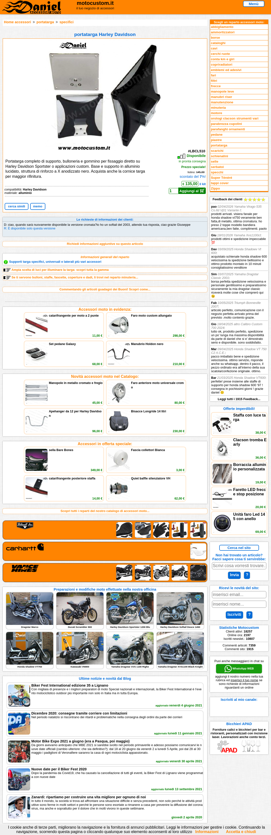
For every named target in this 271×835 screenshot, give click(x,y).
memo (37, 206)
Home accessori (17, 22)
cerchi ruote (220, 54)
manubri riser (221, 97)
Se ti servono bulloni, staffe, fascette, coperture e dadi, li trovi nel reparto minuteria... (70, 277)
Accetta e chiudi (241, 832)
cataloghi (218, 43)
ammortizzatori (223, 32)
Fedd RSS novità (91, 798)
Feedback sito (28, 788)
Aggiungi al (192, 191)
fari (213, 75)
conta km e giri (222, 59)
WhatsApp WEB (239, 668)
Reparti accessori (31, 778)
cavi (214, 48)
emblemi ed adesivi (226, 70)
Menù (253, 4)
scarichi (217, 151)
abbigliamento (222, 27)
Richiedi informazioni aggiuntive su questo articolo (105, 244)
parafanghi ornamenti (228, 129)
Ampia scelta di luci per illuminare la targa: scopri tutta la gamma (56, 270)
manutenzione (222, 102)
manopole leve (222, 91)
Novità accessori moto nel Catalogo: (105, 342)
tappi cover (220, 183)
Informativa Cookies (94, 793)
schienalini (219, 156)
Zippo (215, 188)
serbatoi (217, 167)
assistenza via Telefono (96, 783)
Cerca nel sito (239, 548)
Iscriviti (234, 614)
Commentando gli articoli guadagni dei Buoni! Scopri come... (104, 289)
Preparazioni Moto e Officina (39, 793)
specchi (217, 172)
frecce (216, 86)
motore (216, 113)
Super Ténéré (221, 177)
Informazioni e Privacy (95, 788)
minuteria (218, 107)
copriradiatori (221, 64)
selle (214, 161)
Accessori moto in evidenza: (104, 309)
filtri (214, 81)
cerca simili (16, 206)
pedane (217, 134)
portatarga (45, 22)
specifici (66, 22)
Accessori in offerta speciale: (105, 376)
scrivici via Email (91, 778)
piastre (216, 140)
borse (215, 37)
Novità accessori (30, 783)
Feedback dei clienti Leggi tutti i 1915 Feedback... (239, 299)
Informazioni (207, 832)
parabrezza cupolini (226, 124)
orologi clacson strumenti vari (234, 118)
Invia (234, 575)
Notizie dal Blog (30, 798)
